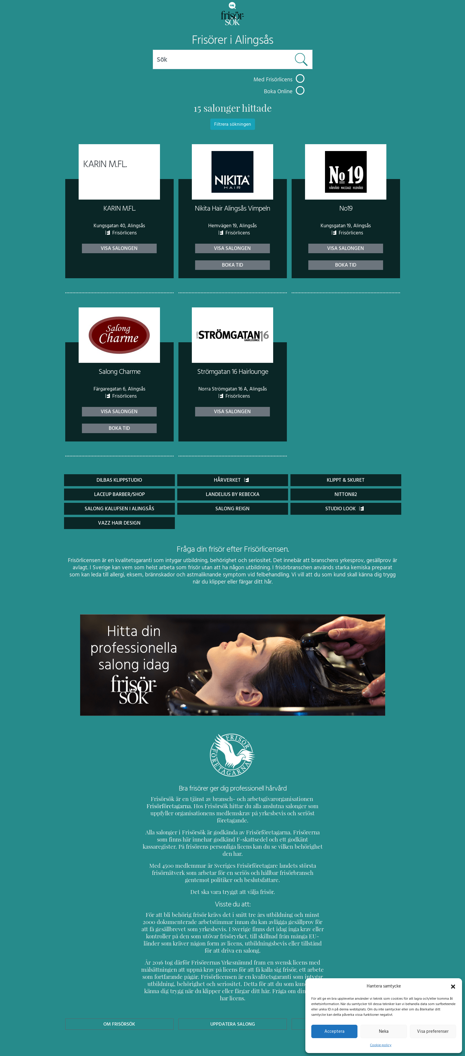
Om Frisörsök (119, 995)
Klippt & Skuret (345, 480)
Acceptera (334, 1031)
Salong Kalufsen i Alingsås (119, 508)
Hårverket (231, 480)
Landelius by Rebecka (232, 494)
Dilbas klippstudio (119, 480)
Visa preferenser (433, 1031)
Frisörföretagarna (162, 806)
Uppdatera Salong (232, 995)
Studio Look (345, 508)
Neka (383, 1031)
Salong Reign (232, 508)
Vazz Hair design (119, 523)
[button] (453, 986)
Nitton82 (345, 494)
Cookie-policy (380, 1045)
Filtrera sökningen (232, 124)
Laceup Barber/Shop (119, 494)
